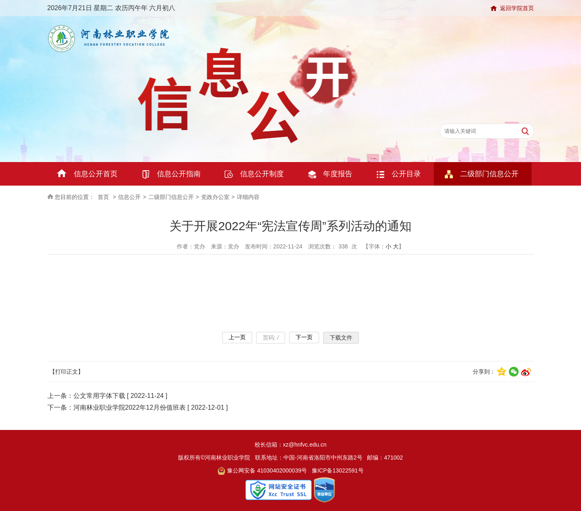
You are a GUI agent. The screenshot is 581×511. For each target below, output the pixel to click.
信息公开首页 (96, 174)
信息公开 (129, 197)
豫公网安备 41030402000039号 (262, 470)
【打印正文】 (66, 371)
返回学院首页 (517, 8)
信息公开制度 (262, 174)
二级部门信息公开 (489, 174)
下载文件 (341, 337)
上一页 (237, 337)
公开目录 (406, 174)
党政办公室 (215, 197)
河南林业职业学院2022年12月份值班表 (129, 407)
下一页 (304, 337)
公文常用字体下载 (99, 395)
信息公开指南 (179, 174)
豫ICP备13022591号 (338, 470)
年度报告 (337, 174)
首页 (103, 197)
